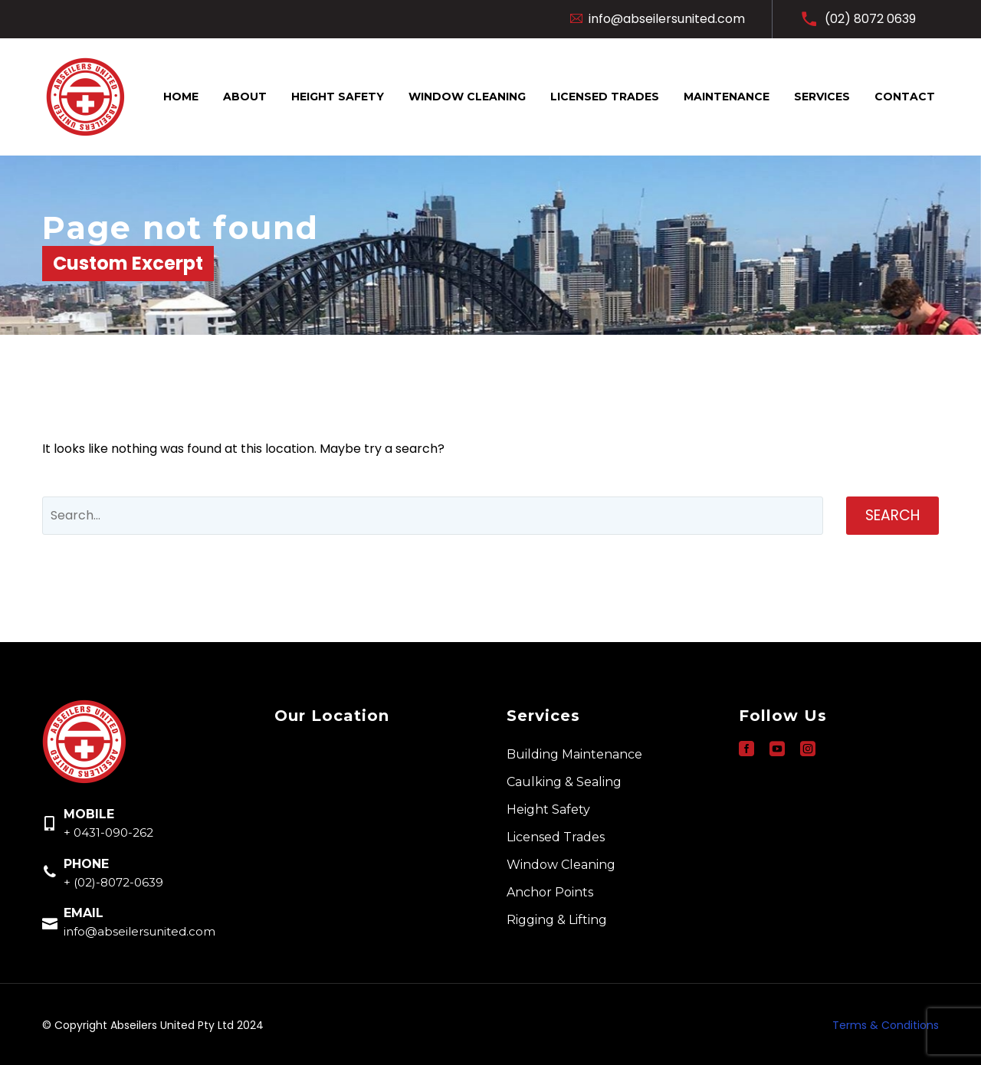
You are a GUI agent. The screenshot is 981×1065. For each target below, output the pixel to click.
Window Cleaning (467, 96)
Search (892, 515)
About (245, 96)
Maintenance (726, 96)
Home (180, 96)
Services (822, 96)
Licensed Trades (604, 96)
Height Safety (337, 96)
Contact (904, 96)
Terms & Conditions (885, 1025)
